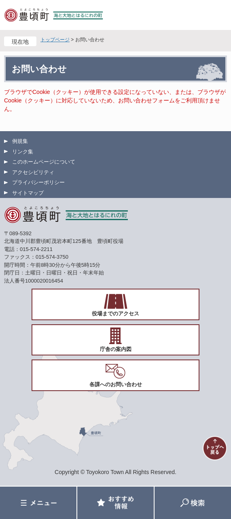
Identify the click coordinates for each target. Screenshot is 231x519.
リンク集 (22, 152)
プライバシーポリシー (38, 182)
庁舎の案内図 (115, 349)
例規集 (20, 141)
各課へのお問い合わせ (115, 384)
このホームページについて (43, 162)
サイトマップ (28, 193)
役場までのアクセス (115, 314)
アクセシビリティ (33, 172)
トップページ (55, 40)
